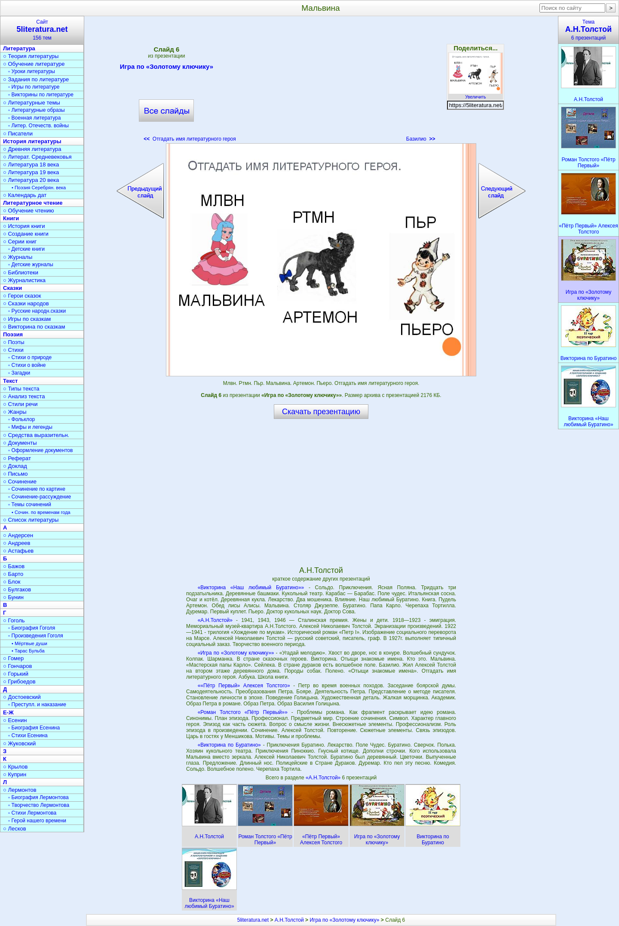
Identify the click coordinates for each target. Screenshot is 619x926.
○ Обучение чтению (28, 210)
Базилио (420, 139)
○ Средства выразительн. (36, 435)
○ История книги (24, 226)
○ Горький (15, 674)
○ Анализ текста (24, 396)
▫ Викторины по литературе (41, 95)
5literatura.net (253, 920)
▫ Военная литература (34, 118)
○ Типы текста (21, 388)
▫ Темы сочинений (29, 504)
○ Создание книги (26, 234)
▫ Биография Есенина (34, 728)
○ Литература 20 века (31, 180)
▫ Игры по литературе (33, 87)
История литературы (32, 141)
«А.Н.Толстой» (215, 620)
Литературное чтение (32, 203)
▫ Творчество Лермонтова (38, 805)
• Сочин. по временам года (41, 512)
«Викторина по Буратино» (229, 745)
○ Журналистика (24, 280)
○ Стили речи (20, 404)
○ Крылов (15, 766)
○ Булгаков (17, 589)
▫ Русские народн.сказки (37, 311)
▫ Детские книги (26, 249)
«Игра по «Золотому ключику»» (236, 653)
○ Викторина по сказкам (34, 326)
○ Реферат (17, 458)
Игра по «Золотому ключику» (166, 68)
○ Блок (12, 581)
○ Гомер (13, 658)
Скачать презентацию (321, 411)
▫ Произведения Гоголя (35, 636)
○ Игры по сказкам (27, 319)
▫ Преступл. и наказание (37, 704)
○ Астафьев (18, 551)
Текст (10, 381)
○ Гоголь (14, 620)
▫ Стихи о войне (27, 365)
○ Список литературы (30, 520)
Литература (19, 48)
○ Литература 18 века (31, 164)
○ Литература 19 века (31, 172)
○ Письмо (15, 474)
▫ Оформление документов (40, 450)
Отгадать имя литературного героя (190, 139)
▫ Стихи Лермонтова (32, 813)
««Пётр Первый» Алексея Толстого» (244, 686)
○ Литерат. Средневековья (37, 157)
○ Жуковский (19, 743)
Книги (11, 218)
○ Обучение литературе (34, 64)
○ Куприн (14, 774)
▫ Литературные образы (36, 110)
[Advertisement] (321, 82)
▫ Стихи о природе (30, 357)
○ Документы (20, 443)
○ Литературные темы (31, 102)
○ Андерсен (18, 535)
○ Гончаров (17, 666)
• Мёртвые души (29, 643)
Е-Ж (8, 712)
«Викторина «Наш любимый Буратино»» (251, 588)
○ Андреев (17, 543)
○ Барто (13, 574)
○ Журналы (17, 257)
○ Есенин (15, 720)
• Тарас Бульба (28, 650)
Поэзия (13, 334)
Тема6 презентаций (588, 30)
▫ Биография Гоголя (31, 628)
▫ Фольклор (21, 419)
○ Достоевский (22, 697)
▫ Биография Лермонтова (38, 797)
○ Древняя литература (32, 149)
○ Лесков (14, 828)
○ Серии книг (20, 241)
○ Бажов (14, 566)
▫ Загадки (19, 373)
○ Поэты (14, 342)
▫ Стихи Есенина (28, 735)
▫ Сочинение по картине (36, 489)
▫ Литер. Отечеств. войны (38, 126)
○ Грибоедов (19, 681)
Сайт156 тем (42, 30)
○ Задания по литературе (36, 79)
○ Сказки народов (26, 303)
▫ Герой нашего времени (37, 821)
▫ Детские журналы (30, 264)
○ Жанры (15, 412)
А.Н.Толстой (289, 920)
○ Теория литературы (30, 56)
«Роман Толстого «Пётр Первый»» (243, 712)
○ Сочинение (20, 481)
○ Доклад (15, 466)
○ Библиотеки (20, 272)
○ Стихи (13, 350)
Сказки (12, 288)
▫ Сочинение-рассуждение (39, 497)
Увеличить (475, 94)
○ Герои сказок (22, 295)
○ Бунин (13, 597)
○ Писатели (18, 133)
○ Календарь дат (24, 195)
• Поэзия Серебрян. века (39, 187)
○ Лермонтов (20, 790)
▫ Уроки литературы (31, 71)
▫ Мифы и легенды (30, 427)
